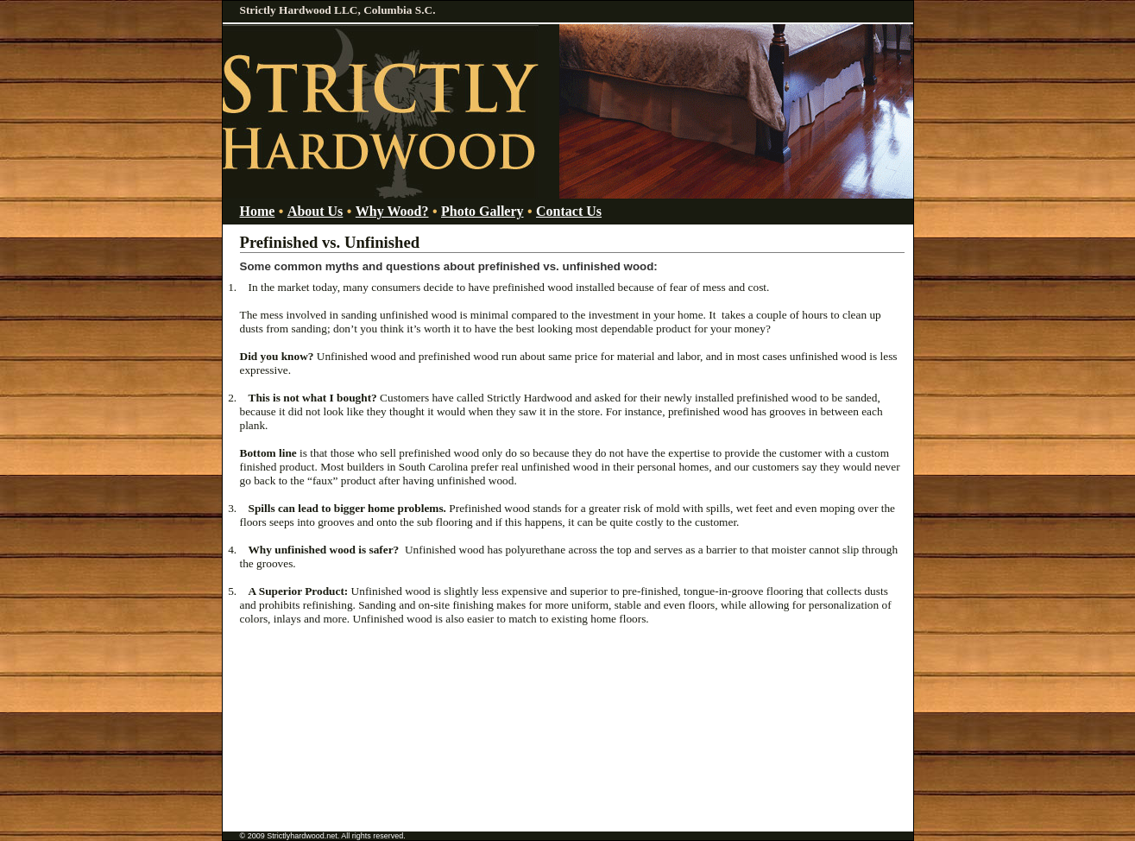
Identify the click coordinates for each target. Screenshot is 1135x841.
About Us (315, 211)
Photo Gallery (482, 211)
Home (257, 211)
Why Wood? (392, 211)
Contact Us (569, 211)
